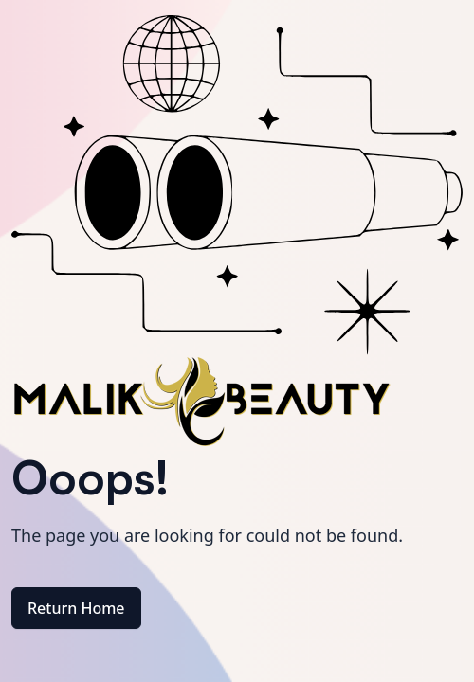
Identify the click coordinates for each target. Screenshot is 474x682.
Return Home (76, 608)
